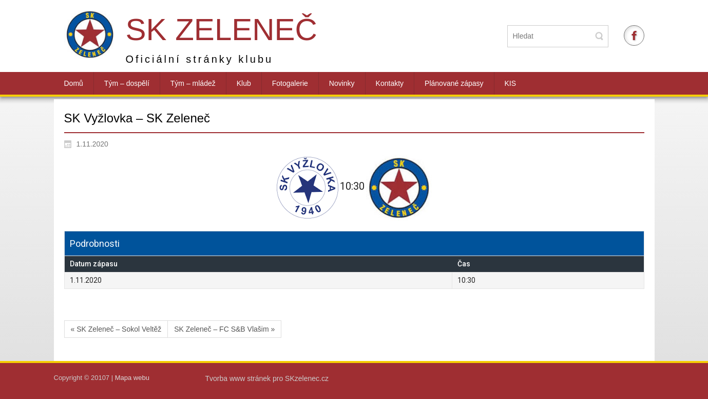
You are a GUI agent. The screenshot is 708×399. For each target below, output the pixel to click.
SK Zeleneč (221, 29)
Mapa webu (132, 378)
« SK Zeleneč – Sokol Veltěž (116, 329)
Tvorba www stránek (239, 378)
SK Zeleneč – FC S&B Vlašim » (224, 329)
